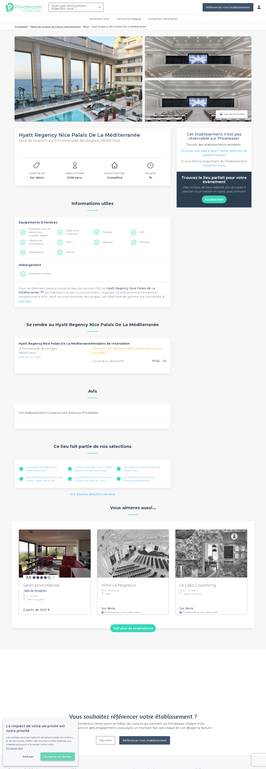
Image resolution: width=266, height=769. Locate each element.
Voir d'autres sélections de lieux (92, 494)
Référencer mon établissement (228, 7)
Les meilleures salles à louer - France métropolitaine (140, 479)
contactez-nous (213, 165)
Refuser (28, 756)
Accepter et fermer (57, 756)
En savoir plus (14, 748)
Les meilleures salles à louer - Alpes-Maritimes (42, 469)
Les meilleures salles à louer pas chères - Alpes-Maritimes (44, 479)
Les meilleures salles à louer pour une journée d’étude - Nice (94, 479)
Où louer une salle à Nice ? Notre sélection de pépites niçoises (94, 469)
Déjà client (105, 740)
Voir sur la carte (30, 357)
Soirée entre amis (99, 18)
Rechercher (214, 199)
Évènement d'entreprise (163, 18)
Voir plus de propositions (133, 628)
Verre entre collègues (129, 18)
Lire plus (25, 301)
